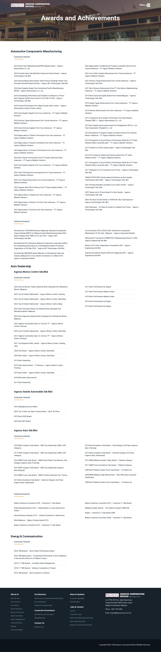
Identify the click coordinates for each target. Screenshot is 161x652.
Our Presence (15, 602)
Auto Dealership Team (78, 621)
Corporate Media (17, 630)
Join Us (72, 611)
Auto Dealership (40, 602)
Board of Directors (17, 612)
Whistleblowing (39, 618)
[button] (145, 5)
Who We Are (15, 598)
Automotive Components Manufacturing (48, 598)
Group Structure (16, 609)
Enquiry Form (39, 627)
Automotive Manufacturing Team (81, 618)
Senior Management (18, 619)
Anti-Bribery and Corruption (44, 614)
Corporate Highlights (77, 598)
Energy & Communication (43, 605)
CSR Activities (75, 602)
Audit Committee (17, 616)
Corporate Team (76, 614)
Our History (15, 605)
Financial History (16, 623)
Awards (13, 626)
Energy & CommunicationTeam (81, 625)
